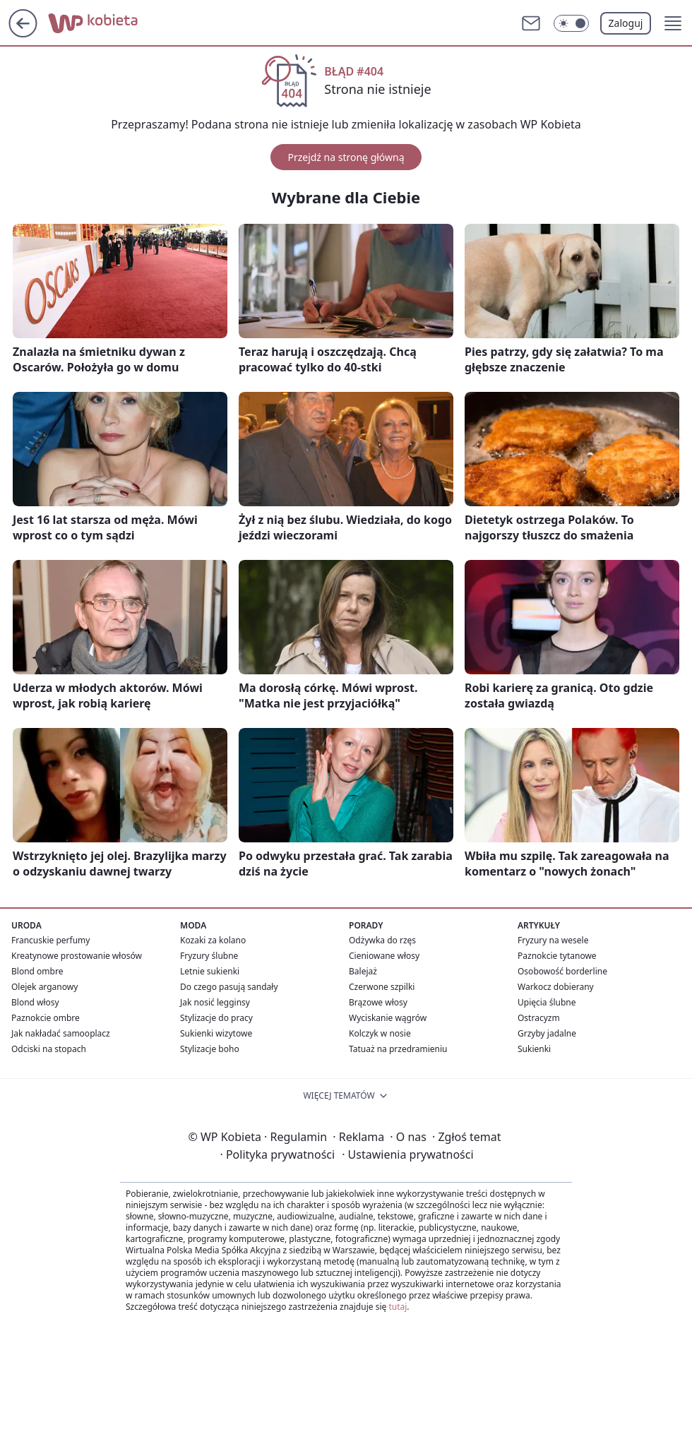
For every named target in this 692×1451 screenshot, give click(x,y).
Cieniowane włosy (384, 956)
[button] (673, 23)
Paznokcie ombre (45, 1018)
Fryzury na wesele (553, 940)
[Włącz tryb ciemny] (571, 23)
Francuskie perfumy (50, 940)
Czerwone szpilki (381, 987)
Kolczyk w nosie (380, 1033)
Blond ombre (37, 971)
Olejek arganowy (44, 987)
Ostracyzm (539, 1018)
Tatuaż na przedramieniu (398, 1049)
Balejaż (363, 971)
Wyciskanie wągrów (387, 1018)
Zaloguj (626, 23)
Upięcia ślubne (547, 1002)
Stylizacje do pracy (216, 1018)
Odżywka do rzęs (382, 940)
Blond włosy (35, 1002)
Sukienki (534, 1049)
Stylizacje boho (209, 1049)
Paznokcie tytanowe (557, 956)
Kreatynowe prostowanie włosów (76, 956)
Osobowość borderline (562, 971)
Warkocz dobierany (556, 987)
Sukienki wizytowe (216, 1033)
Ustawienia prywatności (407, 1154)
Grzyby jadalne (547, 1033)
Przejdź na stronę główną (345, 157)
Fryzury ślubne (209, 956)
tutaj (397, 1307)
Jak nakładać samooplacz (60, 1033)
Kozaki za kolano (213, 940)
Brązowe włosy (378, 1002)
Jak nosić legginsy (215, 1002)
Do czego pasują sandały (229, 987)
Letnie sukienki (209, 971)
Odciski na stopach (48, 1049)
